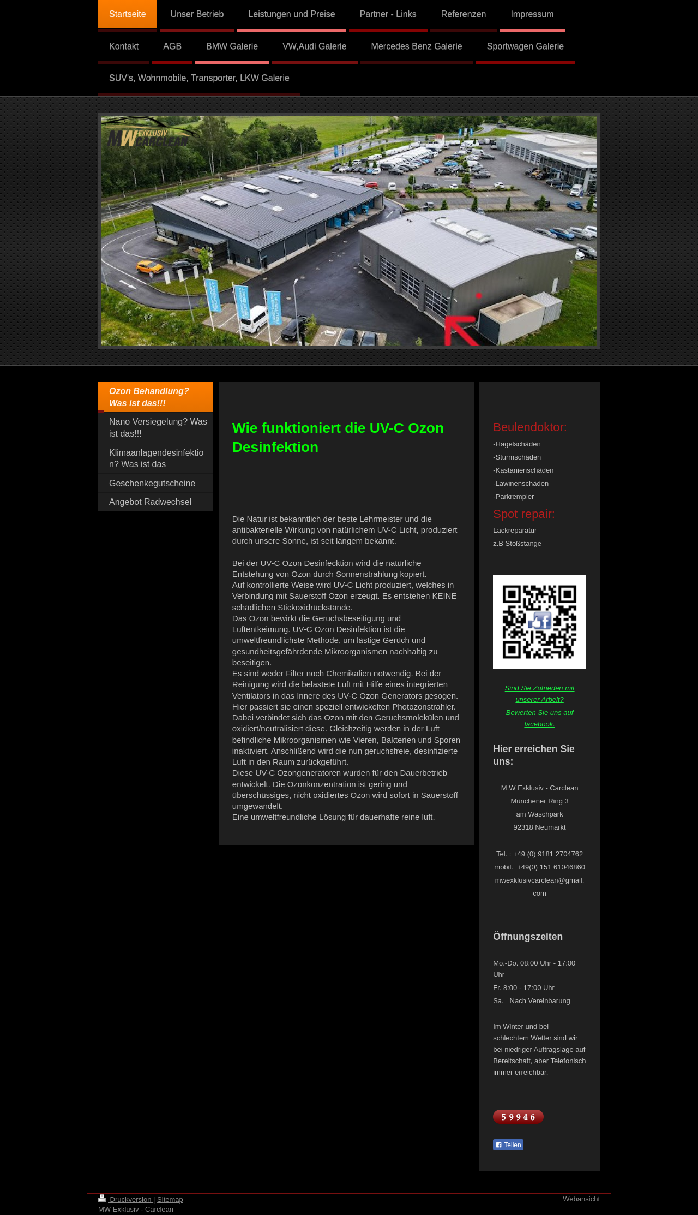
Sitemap (170, 1199)
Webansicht (581, 1199)
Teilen (508, 1145)
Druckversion (125, 1199)
